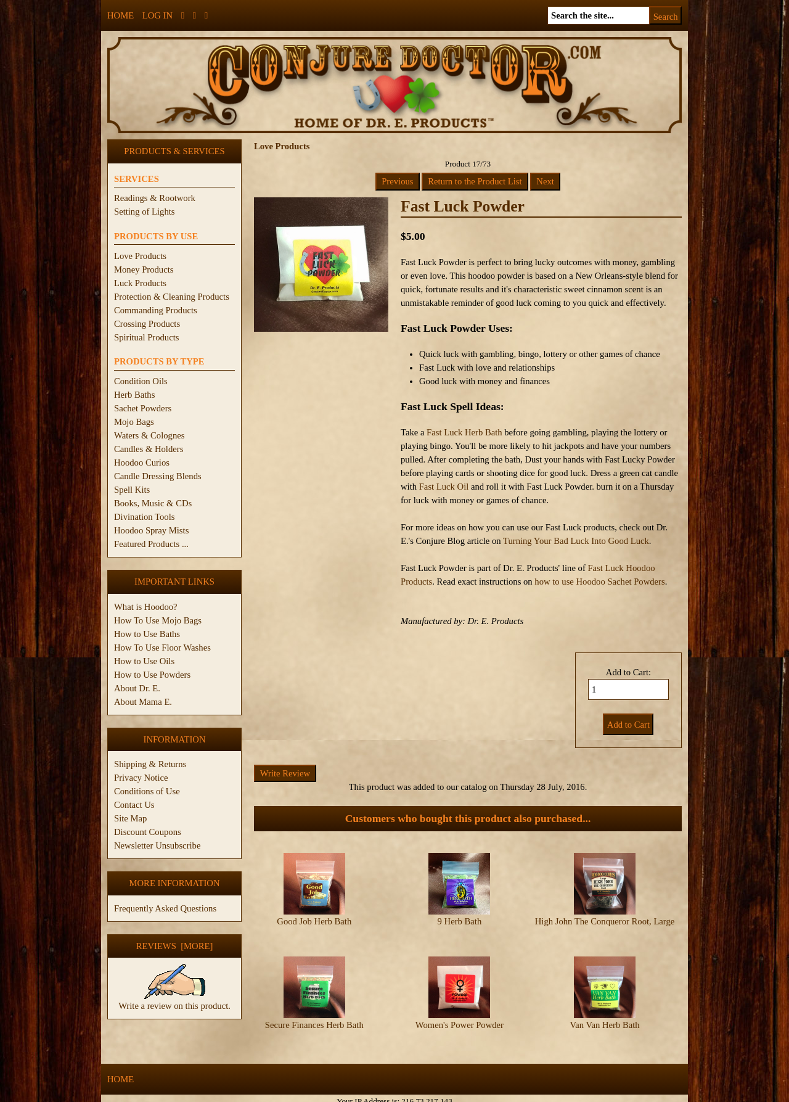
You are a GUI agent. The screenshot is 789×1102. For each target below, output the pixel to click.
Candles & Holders (148, 449)
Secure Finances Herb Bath (314, 1014)
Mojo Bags (134, 422)
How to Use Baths (147, 634)
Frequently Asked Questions (165, 908)
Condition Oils (141, 381)
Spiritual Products (146, 337)
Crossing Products (147, 324)
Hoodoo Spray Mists (151, 530)
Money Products (143, 269)
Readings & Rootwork (154, 198)
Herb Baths (134, 395)
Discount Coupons (147, 832)
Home (120, 15)
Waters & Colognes (149, 435)
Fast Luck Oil (444, 486)
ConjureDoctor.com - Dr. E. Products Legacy (318, 1095)
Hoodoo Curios (142, 462)
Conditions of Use (147, 791)
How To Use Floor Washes (162, 647)
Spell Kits (132, 490)
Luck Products (140, 283)
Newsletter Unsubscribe (157, 845)
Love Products (140, 256)
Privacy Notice (141, 778)
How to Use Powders (152, 675)
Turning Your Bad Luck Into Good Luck (576, 541)
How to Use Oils (144, 661)
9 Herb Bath (460, 921)
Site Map (130, 818)
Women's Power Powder (459, 1014)
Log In (157, 15)
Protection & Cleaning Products (171, 297)
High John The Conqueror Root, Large (605, 921)
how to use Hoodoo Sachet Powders (599, 581)
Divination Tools (144, 517)
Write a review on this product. (174, 1001)
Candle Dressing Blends (158, 476)
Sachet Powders (142, 408)
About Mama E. (143, 702)
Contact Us (134, 805)
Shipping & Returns (150, 764)
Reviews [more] (174, 946)
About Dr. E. (137, 688)
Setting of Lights (144, 211)
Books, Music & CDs (153, 503)
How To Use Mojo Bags (158, 620)
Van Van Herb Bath (604, 1014)
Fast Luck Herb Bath (464, 432)
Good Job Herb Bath (314, 921)
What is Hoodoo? (146, 607)
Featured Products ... (151, 544)
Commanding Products (155, 310)
